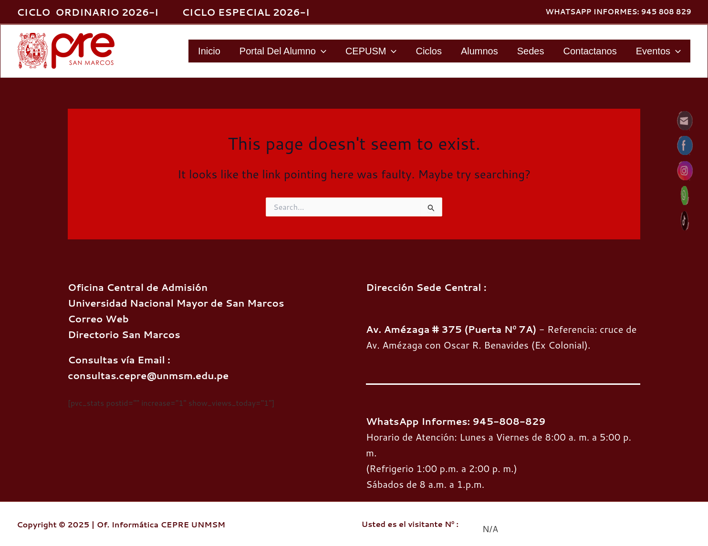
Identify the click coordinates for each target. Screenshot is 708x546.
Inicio (209, 51)
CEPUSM (371, 51)
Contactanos (589, 51)
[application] (321, 51)
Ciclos (428, 51)
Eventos (658, 51)
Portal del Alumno (282, 51)
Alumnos (479, 51)
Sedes (530, 51)
